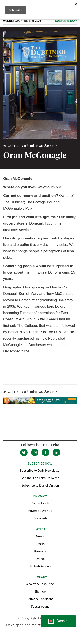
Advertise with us (40, 511)
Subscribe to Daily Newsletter (40, 471)
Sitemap (40, 592)
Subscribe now (66, 20)
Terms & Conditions (40, 599)
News (40, 536)
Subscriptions (40, 606)
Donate (62, 621)
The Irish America (40, 566)
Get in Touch (40, 503)
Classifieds (40, 518)
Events (40, 559)
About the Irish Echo (40, 584)
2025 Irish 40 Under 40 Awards (30, 145)
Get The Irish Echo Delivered (40, 478)
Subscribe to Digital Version (40, 485)
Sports (40, 544)
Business (40, 551)
